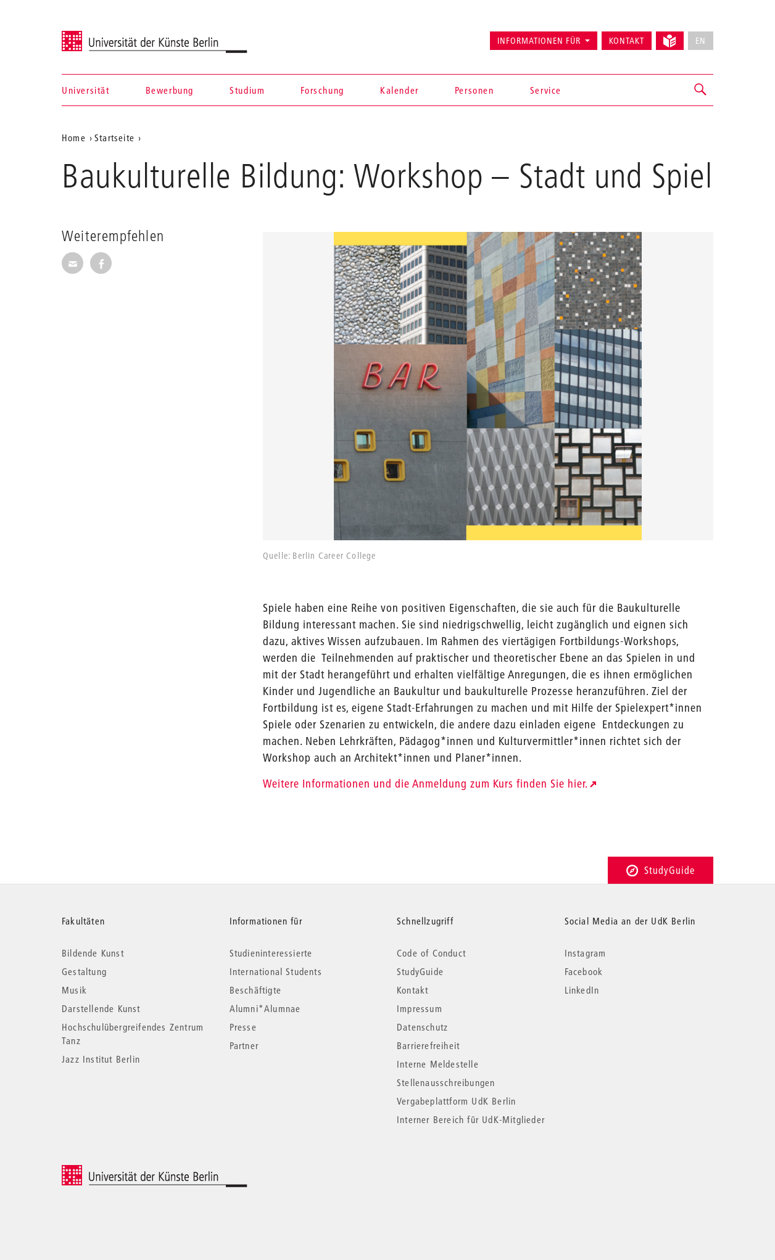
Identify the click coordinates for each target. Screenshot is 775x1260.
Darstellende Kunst (101, 1008)
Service (546, 90)
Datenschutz (422, 1027)
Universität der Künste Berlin (110, 35)
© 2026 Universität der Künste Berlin (126, 1171)
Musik (74, 990)
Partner (244, 1045)
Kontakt (626, 40)
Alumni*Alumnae (265, 1008)
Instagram (586, 953)
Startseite (114, 137)
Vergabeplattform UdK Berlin (456, 1101)
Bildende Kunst (93, 953)
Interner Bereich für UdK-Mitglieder (471, 1119)
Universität (86, 90)
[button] (701, 90)
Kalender (399, 90)
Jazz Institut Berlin (101, 1059)
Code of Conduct (431, 953)
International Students (276, 971)
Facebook (584, 971)
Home (74, 137)
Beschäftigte (255, 990)
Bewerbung (170, 90)
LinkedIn (582, 990)
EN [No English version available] (700, 40)
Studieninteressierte (271, 953)
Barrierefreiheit (428, 1045)
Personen (474, 90)
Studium (247, 90)
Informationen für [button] (539, 40)
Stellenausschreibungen (446, 1082)
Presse (243, 1027)
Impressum (419, 1008)
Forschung (322, 90)
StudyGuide (660, 869)
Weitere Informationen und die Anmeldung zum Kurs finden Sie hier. (425, 783)
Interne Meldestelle (438, 1064)
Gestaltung (84, 971)
